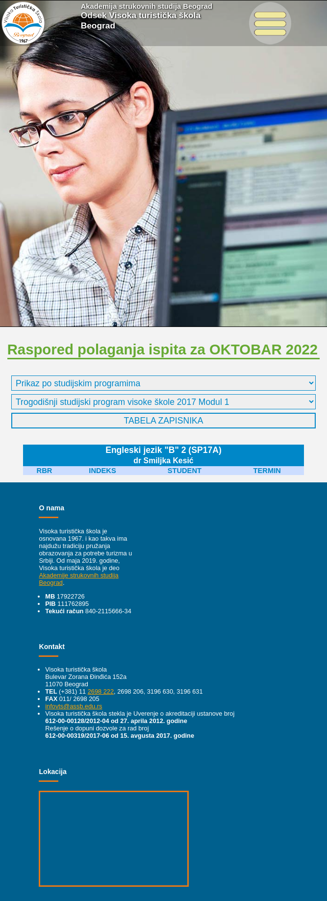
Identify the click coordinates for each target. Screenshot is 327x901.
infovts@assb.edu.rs (73, 706)
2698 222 (101, 691)
